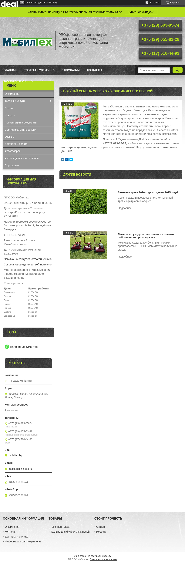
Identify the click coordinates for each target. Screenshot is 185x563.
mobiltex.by (15, 455)
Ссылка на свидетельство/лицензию (28, 259)
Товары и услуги (37, 70)
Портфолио (12, 165)
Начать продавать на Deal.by (41, 2)
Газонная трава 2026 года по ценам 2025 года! (148, 192)
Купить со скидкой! (141, 12)
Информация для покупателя (23, 541)
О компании (70, 70)
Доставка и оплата (18, 80)
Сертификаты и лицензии (20, 129)
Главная (10, 70)
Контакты (94, 70)
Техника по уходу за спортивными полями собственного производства (146, 236)
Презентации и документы (21, 122)
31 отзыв (154, 2)
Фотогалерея (13, 151)
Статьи (9, 108)
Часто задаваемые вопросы (22, 158)
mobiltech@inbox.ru (20, 468)
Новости (10, 115)
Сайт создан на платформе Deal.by (92, 556)
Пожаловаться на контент (103, 559)
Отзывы (9, 136)
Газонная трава (60, 526)
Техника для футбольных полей (70, 531)
